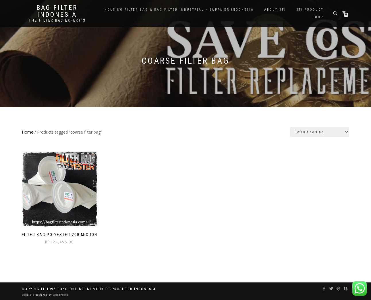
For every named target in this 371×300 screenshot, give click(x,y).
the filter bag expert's (57, 20)
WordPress (60, 295)
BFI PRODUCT (309, 10)
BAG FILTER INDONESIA (57, 11)
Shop (318, 17)
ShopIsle (28, 295)
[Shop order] (319, 132)
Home (27, 132)
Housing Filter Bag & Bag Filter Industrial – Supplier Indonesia (179, 10)
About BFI (275, 10)
